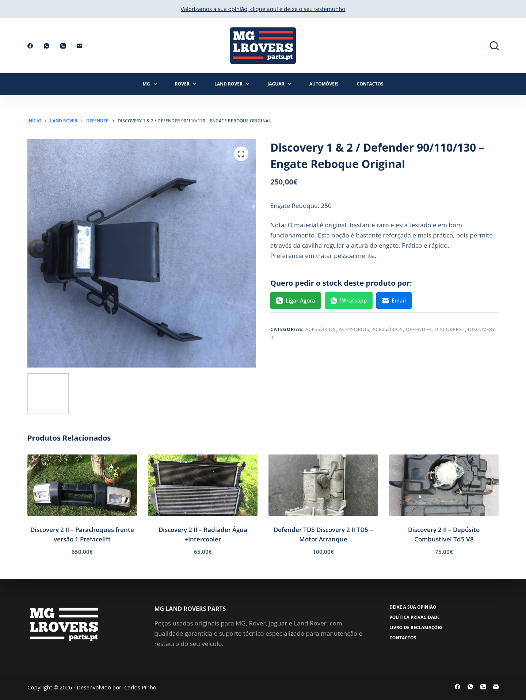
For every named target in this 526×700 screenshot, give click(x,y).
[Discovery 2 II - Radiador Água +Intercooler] (203, 485)
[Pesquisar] (494, 45)
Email (394, 300)
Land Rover (233, 84)
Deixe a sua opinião (413, 607)
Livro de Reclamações (416, 628)
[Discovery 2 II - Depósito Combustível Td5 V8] (444, 485)
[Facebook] (30, 46)
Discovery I (450, 329)
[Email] (79, 46)
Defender (418, 329)
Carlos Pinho (140, 687)
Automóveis (324, 84)
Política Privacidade (415, 617)
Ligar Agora (295, 300)
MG (150, 84)
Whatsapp (349, 300)
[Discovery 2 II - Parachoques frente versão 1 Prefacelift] (82, 485)
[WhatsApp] (46, 46)
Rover (187, 84)
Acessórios (320, 329)
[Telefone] (63, 46)
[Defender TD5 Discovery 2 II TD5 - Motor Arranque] (323, 485)
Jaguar (280, 84)
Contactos (370, 84)
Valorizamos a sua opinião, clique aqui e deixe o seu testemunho (263, 8)
